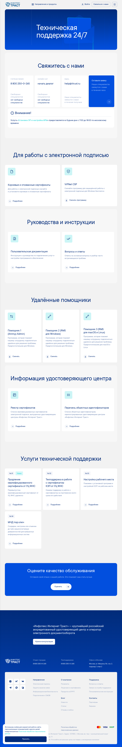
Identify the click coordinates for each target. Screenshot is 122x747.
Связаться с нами (100, 4)
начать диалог (45, 84)
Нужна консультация (44, 642)
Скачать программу (77, 200)
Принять (25, 739)
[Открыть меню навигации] (114, 4)
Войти (87, 4)
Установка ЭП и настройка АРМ (32, 120)
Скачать (16, 357)
